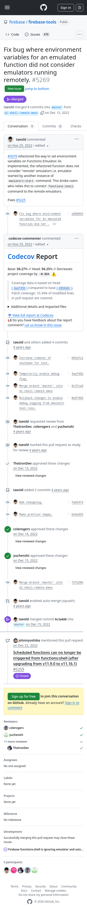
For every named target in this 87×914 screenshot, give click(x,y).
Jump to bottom (37, 88)
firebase (17, 22)
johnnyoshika (29, 640)
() (19, 287)
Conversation (21, 126)
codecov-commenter (25, 238)
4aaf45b (77, 374)
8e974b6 (77, 398)
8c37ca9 (77, 386)
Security (40, 886)
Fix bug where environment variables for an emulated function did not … (40, 219)
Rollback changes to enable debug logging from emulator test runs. (41, 403)
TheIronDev (22, 463)
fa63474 (77, 502)
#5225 (21, 200)
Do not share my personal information (44, 895)
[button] (42, 112)
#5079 (12, 156)
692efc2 (77, 358)
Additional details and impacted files (38, 306)
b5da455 (77, 514)
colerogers (21, 529)
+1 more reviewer (43, 742)
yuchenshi (21, 555)
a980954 (77, 214)
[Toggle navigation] (7, 7)
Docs (24, 891)
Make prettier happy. (36, 514)
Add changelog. (31, 502)
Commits (52, 126)
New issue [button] (14, 89)
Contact (36, 891)
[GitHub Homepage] (29, 902)
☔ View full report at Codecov (30, 315)
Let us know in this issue (43, 325)
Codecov (21, 256)
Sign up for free (24, 696)
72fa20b (77, 582)
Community (69, 886)
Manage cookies (55, 891)
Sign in (66, 7)
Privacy (27, 886)
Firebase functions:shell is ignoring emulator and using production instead (43, 849)
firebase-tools (42, 22)
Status (53, 886)
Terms (14, 886)
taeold (9, 107)
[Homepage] (43, 7)
